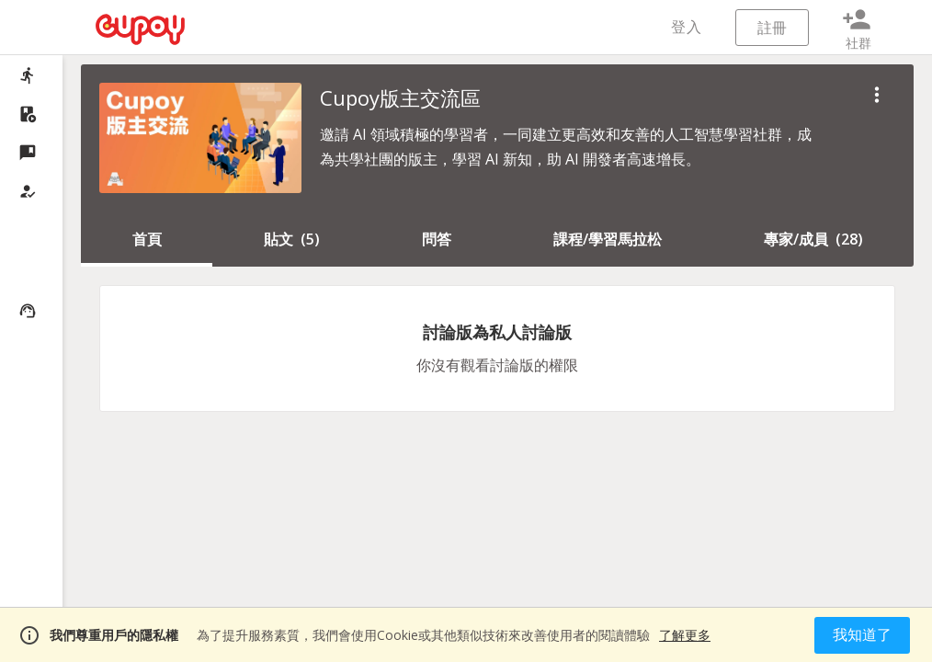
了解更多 (684, 635)
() (292, 239)
